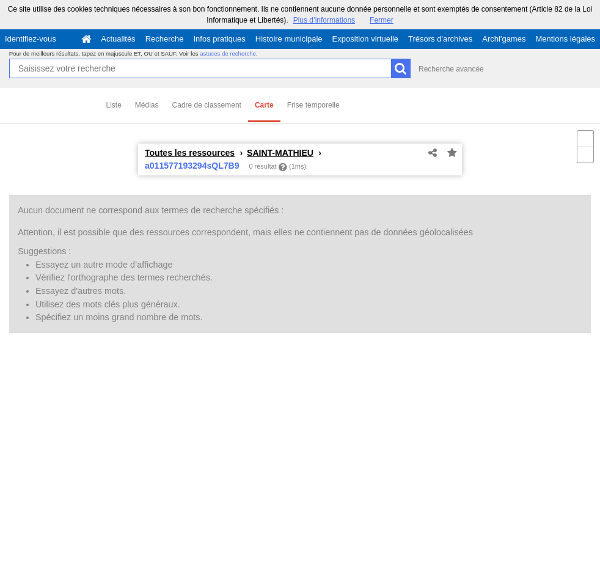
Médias (147, 105)
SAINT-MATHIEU (280, 153)
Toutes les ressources (190, 153)
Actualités (118, 38)
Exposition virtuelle (365, 38)
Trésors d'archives (440, 38)
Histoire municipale (289, 38)
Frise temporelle (313, 105)
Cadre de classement (206, 105)
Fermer (381, 20)
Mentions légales (565, 38)
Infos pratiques (220, 38)
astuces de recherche (228, 53)
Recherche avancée (451, 69)
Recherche (164, 38)
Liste (114, 105)
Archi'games (503, 38)
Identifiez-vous (30, 38)
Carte (264, 105)
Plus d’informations (324, 20)
